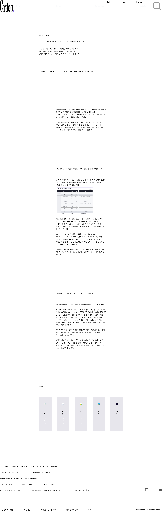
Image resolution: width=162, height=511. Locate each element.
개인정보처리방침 (7, 510)
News (18, 6)
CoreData (142, 6)
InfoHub (57, 6)
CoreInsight (99, 6)
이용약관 (27, 510)
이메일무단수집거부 (48, 510)
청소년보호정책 (72, 510)
